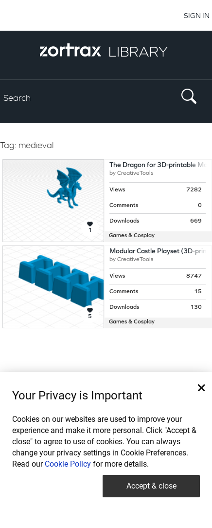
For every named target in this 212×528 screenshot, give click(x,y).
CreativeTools (135, 173)
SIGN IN (197, 15)
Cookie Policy (68, 464)
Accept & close (151, 485)
